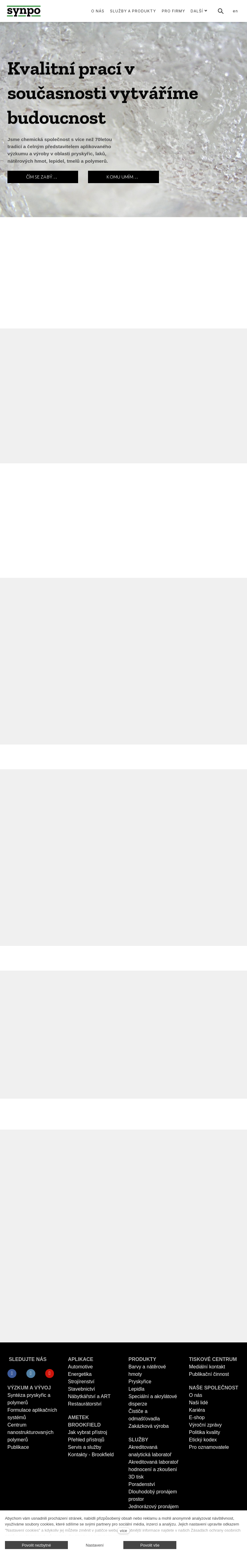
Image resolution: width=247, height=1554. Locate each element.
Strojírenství (81, 1381)
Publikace (18, 1447)
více (123, 1530)
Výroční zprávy (205, 1424)
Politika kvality (204, 1432)
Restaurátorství (84, 1403)
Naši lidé (198, 1402)
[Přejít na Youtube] (49, 1373)
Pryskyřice (140, 1381)
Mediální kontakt (207, 1366)
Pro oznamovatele (209, 1447)
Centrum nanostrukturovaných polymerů (30, 1432)
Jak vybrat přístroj (87, 1432)
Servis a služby (84, 1447)
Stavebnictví (81, 1389)
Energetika (80, 1374)
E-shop (197, 1417)
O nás (195, 1395)
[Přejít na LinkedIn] (30, 1373)
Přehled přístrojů (86, 1439)
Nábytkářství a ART (89, 1396)
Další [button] (199, 11)
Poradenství (142, 1484)
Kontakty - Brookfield (91, 1454)
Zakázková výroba (149, 1426)
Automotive (80, 1366)
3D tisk (136, 1476)
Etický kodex (203, 1439)
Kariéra (197, 1410)
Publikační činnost (209, 1374)
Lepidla (137, 1389)
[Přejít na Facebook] (11, 1373)
